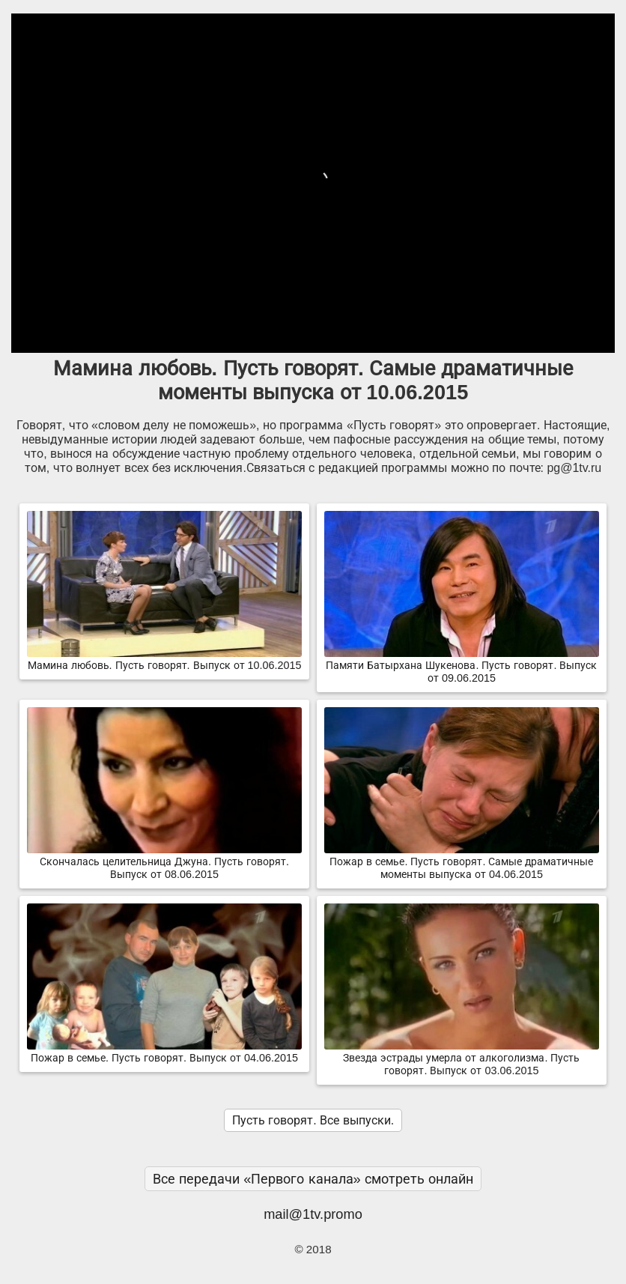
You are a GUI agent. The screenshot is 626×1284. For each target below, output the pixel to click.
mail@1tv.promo (313, 1214)
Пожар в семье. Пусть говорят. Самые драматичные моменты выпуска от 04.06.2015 (461, 862)
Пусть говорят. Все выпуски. (313, 1120)
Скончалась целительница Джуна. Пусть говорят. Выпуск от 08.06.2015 (164, 862)
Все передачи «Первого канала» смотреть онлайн (313, 1179)
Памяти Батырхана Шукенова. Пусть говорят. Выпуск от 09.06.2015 (461, 665)
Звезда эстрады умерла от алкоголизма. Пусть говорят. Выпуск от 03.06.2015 (461, 1058)
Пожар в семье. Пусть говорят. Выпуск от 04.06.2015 (164, 1052)
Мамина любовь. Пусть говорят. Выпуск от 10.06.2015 (164, 659)
